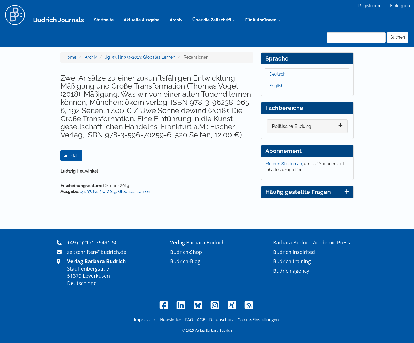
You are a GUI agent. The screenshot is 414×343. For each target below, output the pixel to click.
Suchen (397, 37)
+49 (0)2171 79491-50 (92, 242)
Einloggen (400, 5)
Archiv (176, 19)
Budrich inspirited (294, 252)
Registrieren (370, 5)
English (276, 85)
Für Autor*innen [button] (262, 19)
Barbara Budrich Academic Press (311, 242)
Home (70, 57)
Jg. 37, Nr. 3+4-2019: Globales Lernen (140, 57)
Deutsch (277, 74)
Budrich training (292, 261)
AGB (201, 320)
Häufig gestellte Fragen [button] (307, 191)
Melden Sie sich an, (284, 163)
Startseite (104, 19)
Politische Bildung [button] (291, 126)
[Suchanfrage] (356, 37)
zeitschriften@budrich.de (96, 252)
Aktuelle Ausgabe (142, 19)
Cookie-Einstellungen (258, 320)
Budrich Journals (58, 20)
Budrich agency (291, 270)
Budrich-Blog (185, 261)
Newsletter (170, 320)
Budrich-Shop (186, 252)
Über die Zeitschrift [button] (213, 19)
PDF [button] (71, 155)
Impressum (145, 320)
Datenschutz (221, 320)
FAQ (189, 320)
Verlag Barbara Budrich (197, 242)
